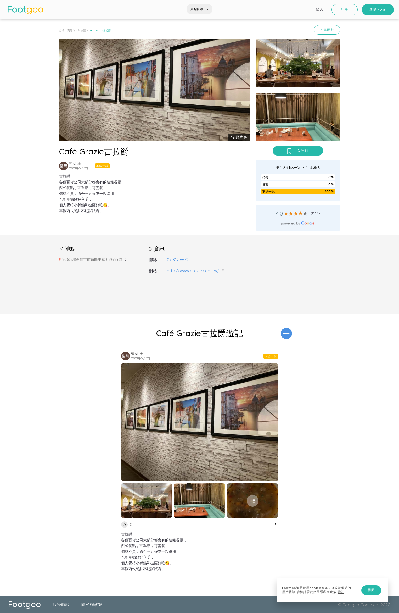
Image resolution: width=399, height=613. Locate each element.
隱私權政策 (91, 604)
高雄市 (71, 30)
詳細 (341, 592)
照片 (237, 137)
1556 (315, 213)
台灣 (61, 30)
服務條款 (61, 604)
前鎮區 (82, 30)
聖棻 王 (75, 163)
